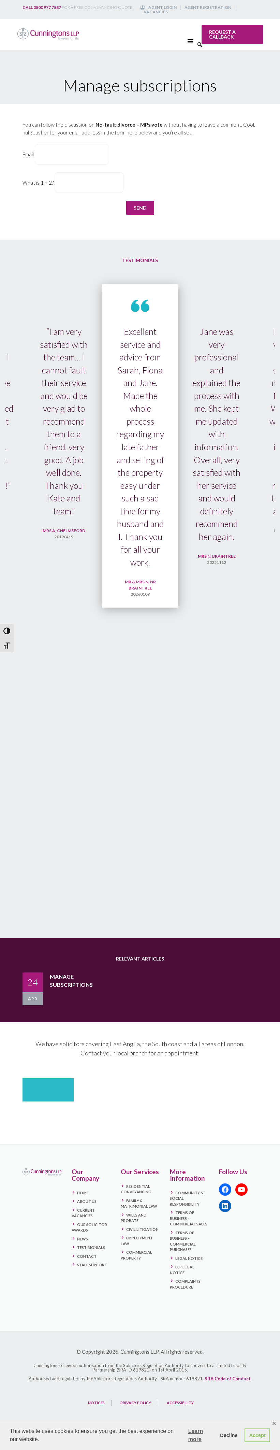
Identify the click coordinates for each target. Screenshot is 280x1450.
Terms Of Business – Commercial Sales (188, 1218)
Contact (87, 1256)
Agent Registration (208, 7)
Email (28, 154)
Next (263, 606)
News (82, 1239)
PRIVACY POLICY (135, 1403)
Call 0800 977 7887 (42, 7)
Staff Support (92, 1265)
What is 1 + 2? (38, 183)
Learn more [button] (195, 1435)
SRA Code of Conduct (228, 1378)
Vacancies (156, 11)
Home (83, 1193)
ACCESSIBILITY (180, 1403)
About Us (87, 1201)
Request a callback (222, 34)
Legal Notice (189, 1258)
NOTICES (96, 1403)
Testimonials (91, 1247)
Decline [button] (228, 1435)
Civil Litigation (142, 1229)
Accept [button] (257, 1435)
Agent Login (162, 7)
